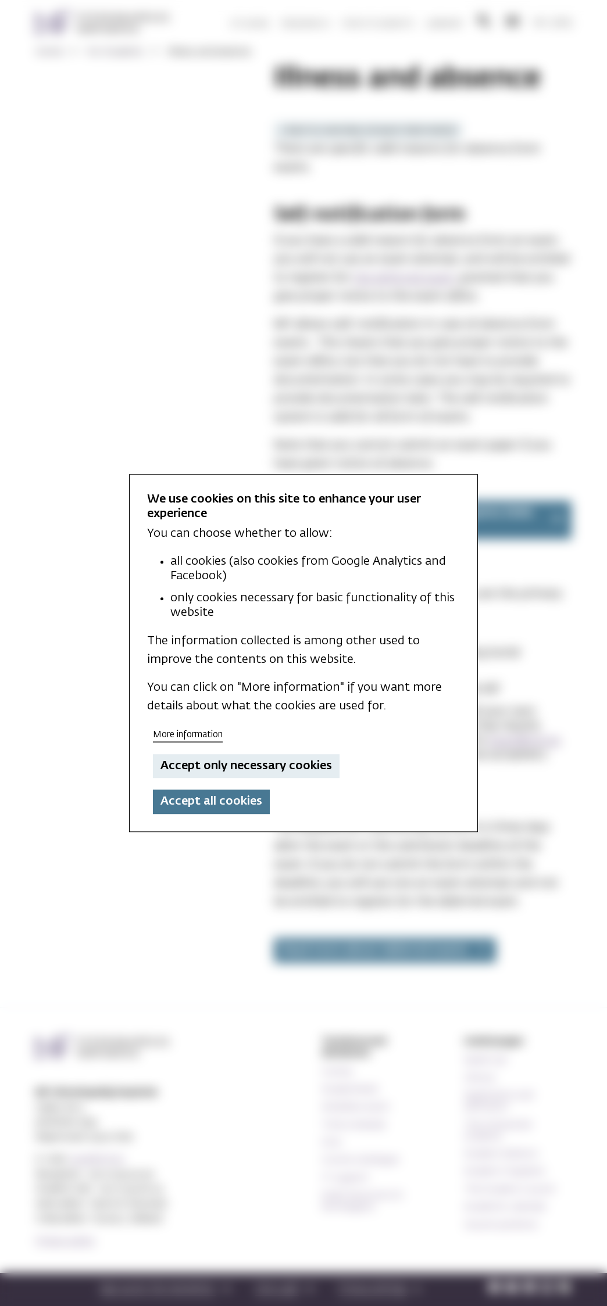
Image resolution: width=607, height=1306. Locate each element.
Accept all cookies (211, 802)
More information (188, 734)
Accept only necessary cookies (246, 766)
